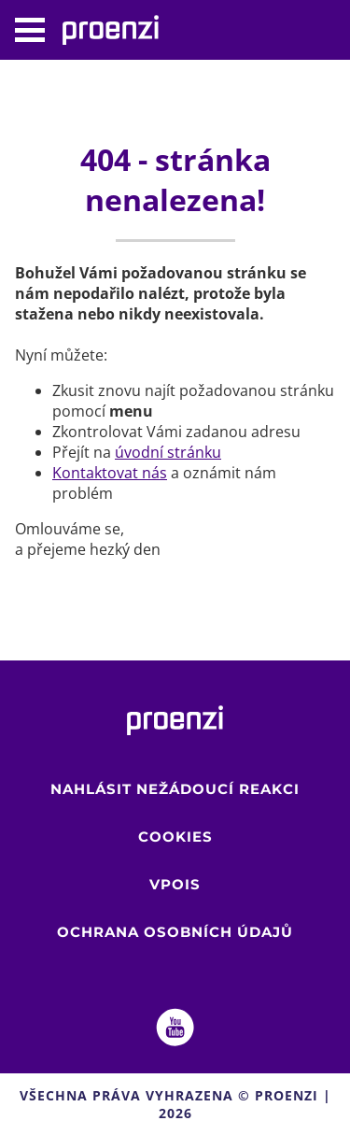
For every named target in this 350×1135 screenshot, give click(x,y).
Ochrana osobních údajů (175, 932)
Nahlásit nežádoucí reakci (175, 789)
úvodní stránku (168, 452)
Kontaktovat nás (109, 472)
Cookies (175, 836)
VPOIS (175, 884)
